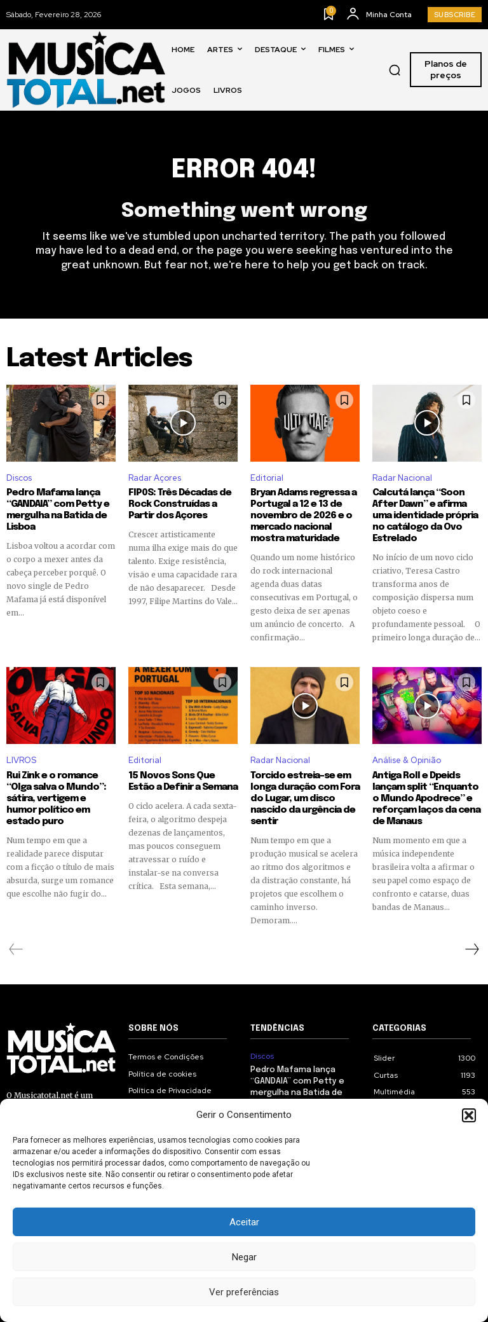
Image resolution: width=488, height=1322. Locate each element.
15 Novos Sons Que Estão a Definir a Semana (183, 781)
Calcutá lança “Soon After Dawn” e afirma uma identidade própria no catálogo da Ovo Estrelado (425, 516)
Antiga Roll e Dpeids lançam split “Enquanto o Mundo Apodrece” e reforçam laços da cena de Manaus (426, 799)
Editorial (266, 477)
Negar (244, 1257)
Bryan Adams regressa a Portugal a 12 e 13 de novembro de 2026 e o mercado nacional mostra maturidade (303, 516)
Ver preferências (244, 1292)
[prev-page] (16, 949)
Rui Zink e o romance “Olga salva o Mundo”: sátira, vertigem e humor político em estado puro (56, 799)
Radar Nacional (402, 477)
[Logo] (85, 69)
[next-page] (471, 949)
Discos (19, 477)
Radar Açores (154, 477)
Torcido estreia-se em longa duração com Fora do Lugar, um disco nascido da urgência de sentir (305, 799)
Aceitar (244, 1222)
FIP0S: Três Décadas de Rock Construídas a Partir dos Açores (179, 504)
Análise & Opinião (406, 760)
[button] (469, 1115)
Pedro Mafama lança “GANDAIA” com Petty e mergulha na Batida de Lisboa (57, 510)
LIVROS (21, 760)
